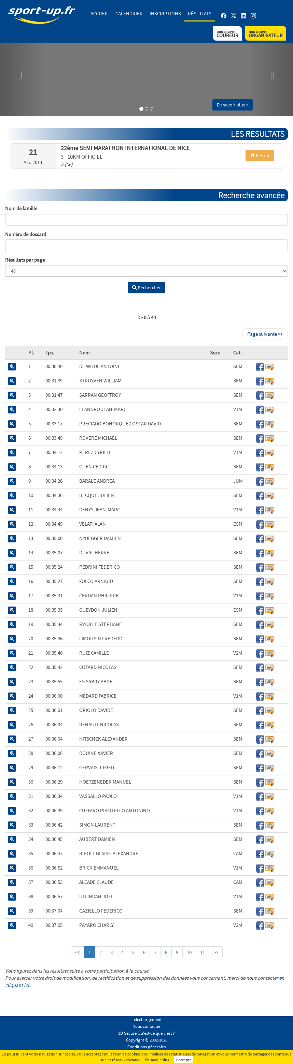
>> (215, 952)
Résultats (199, 13)
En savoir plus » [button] (232, 105)
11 (202, 952)
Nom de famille (21, 208)
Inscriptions (165, 13)
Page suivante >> (265, 334)
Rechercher (146, 288)
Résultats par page (25, 260)
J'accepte (183, 1059)
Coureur (227, 34)
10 (189, 952)
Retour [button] (260, 155)
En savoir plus (157, 1059)
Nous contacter (146, 1026)
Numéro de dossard (25, 234)
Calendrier (129, 13)
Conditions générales (146, 1047)
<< (77, 952)
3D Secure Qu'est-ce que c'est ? (146, 1033)
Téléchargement (147, 1019)
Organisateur (266, 34)
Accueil (99, 13)
